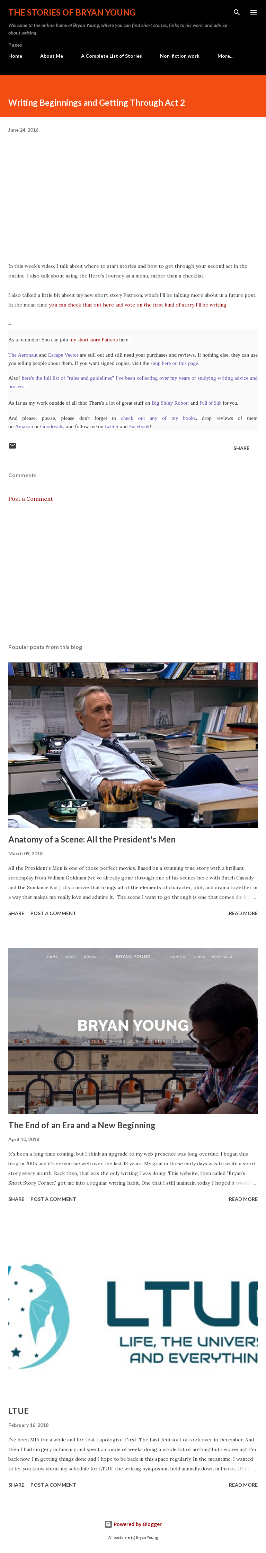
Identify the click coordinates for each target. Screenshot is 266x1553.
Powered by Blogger (133, 1524)
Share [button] (241, 448)
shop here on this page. (174, 363)
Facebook (139, 426)
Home (15, 56)
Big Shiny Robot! (170, 403)
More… (226, 56)
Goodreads (51, 426)
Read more (243, 913)
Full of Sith (211, 403)
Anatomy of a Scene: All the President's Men (92, 839)
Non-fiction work (180, 56)
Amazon (24, 426)
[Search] (237, 12)
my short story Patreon (94, 339)
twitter (111, 426)
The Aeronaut (23, 355)
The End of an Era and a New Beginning (82, 1125)
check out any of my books (158, 418)
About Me (51, 56)
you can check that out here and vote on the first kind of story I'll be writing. (138, 305)
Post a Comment (30, 498)
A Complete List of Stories (111, 56)
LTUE (18, 1411)
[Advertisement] (133, 573)
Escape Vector (64, 355)
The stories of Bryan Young (71, 12)
